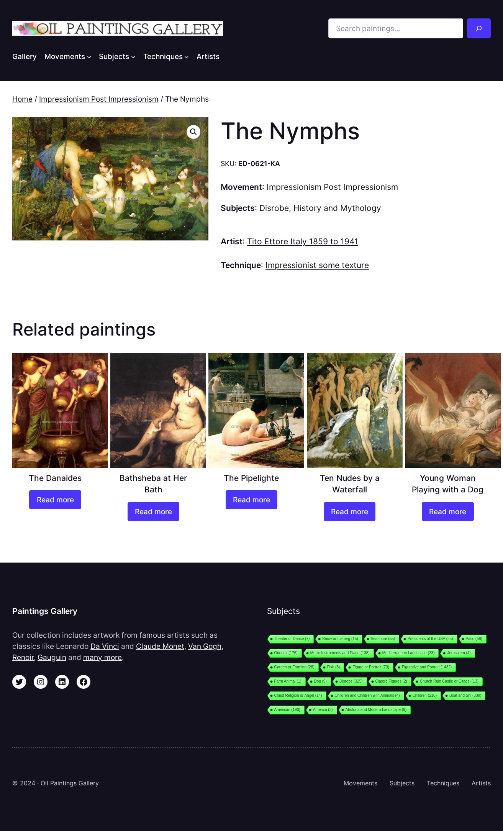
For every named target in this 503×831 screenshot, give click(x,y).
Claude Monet (160, 646)
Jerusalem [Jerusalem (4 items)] (458, 653)
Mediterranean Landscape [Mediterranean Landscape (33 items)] (408, 653)
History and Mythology (337, 208)
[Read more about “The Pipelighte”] (251, 499)
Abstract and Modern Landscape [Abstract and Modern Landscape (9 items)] (376, 710)
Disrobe (274, 208)
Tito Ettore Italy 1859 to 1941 (302, 241)
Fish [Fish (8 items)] (333, 667)
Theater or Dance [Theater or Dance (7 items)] (292, 639)
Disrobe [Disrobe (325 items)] (351, 681)
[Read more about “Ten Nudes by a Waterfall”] (349, 511)
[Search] (479, 28)
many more (102, 657)
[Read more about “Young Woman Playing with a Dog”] (448, 511)
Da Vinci (104, 646)
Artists (481, 783)
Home (22, 99)
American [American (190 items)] (287, 710)
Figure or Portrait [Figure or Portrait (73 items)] (370, 667)
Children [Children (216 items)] (425, 695)
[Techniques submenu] (186, 56)
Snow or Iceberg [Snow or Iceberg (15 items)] (340, 639)
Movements (360, 783)
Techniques (443, 783)
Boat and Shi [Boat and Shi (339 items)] (465, 695)
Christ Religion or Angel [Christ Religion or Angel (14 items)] (298, 695)
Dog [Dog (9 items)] (320, 681)
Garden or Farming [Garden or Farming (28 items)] (294, 667)
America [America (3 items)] (323, 710)
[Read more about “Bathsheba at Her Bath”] (153, 511)
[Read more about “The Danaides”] (55, 499)
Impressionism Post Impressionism (99, 99)
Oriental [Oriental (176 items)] (286, 653)
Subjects (402, 783)
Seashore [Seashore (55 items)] (383, 639)
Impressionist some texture (317, 265)
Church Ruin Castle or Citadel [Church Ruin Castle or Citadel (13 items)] (449, 681)
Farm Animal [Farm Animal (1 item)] (287, 681)
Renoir (23, 657)
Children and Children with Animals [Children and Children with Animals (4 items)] (367, 695)
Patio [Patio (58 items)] (474, 639)
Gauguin (52, 657)
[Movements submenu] (89, 56)
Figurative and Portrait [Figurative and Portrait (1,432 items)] (427, 667)
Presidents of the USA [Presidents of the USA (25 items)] (430, 639)
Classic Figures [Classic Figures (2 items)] (391, 681)
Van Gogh (204, 646)
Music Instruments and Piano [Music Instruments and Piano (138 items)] (340, 653)
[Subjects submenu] (133, 56)
